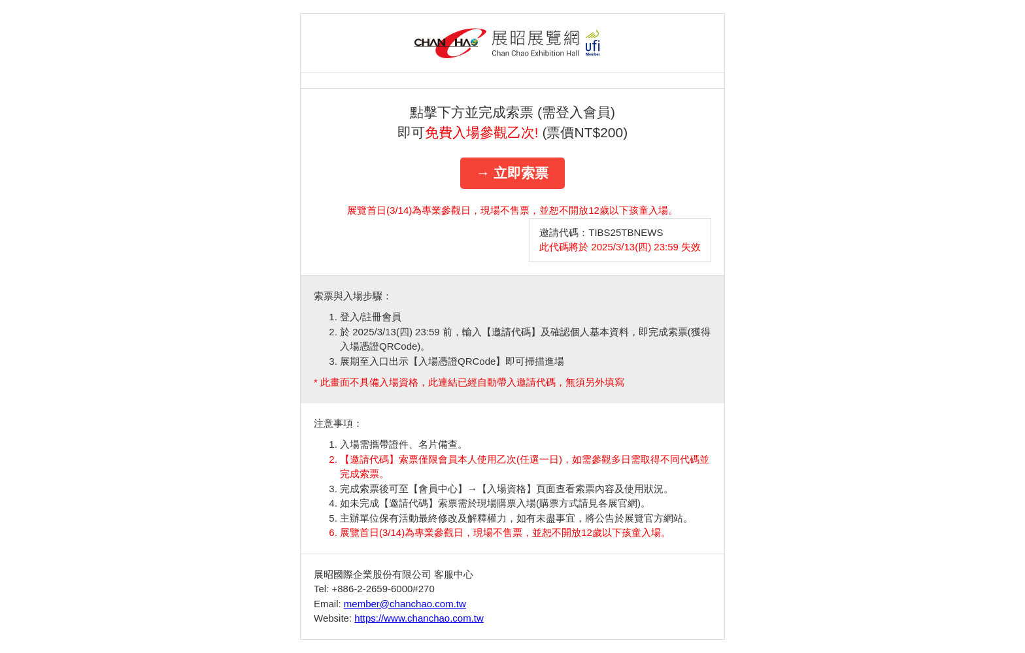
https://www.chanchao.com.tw (419, 618)
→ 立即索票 (513, 172)
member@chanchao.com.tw (405, 603)
